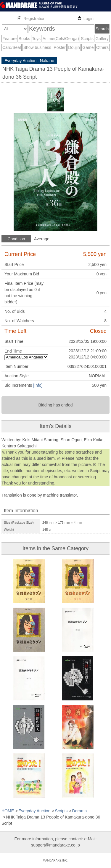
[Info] (37, 385)
